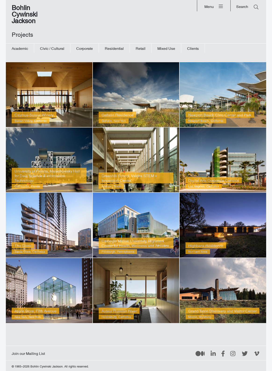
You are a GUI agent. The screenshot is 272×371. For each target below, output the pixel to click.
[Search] (247, 5)
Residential (114, 48)
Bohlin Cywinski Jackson (24, 12)
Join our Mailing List (28, 352)
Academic (20, 48)
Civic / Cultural (52, 48)
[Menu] (214, 5)
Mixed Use (166, 48)
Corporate (84, 48)
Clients (193, 48)
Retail (140, 48)
